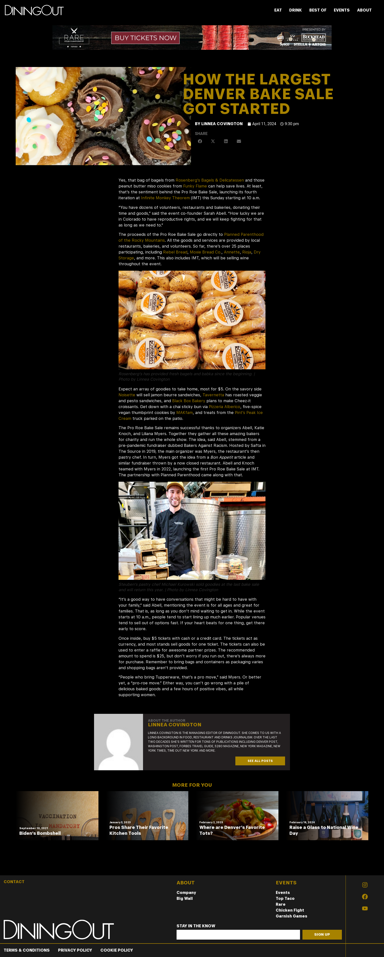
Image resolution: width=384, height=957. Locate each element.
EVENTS (342, 10)
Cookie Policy (116, 950)
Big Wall (185, 898)
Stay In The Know (196, 926)
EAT (278, 10)
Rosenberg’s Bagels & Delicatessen (210, 180)
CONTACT (14, 881)
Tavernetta (213, 395)
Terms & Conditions (27, 950)
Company (186, 892)
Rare (281, 904)
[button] (200, 141)
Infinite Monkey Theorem (165, 198)
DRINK (295, 10)
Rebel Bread (175, 252)
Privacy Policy (75, 950)
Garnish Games (291, 916)
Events (283, 892)
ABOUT (364, 10)
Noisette (127, 395)
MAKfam (184, 412)
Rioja (246, 252)
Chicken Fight (290, 910)
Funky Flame (195, 186)
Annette (232, 252)
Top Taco (285, 898)
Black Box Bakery (188, 401)
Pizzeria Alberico (224, 406)
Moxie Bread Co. (205, 252)
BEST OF (317, 10)
